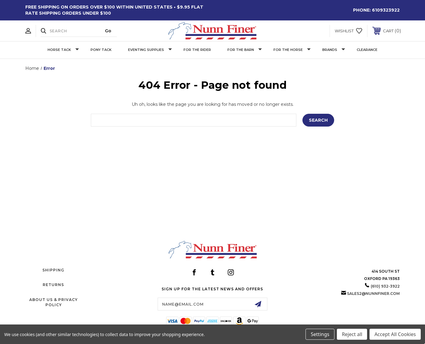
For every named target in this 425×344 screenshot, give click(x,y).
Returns (53, 284)
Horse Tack (63, 50)
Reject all (352, 334)
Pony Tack (101, 50)
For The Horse (292, 50)
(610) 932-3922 (385, 286)
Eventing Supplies (150, 50)
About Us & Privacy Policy (53, 302)
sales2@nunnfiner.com (373, 293)
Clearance (367, 50)
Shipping (53, 270)
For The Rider (197, 50)
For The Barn (244, 50)
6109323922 (386, 10)
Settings (320, 334)
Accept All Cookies (395, 334)
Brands (333, 50)
